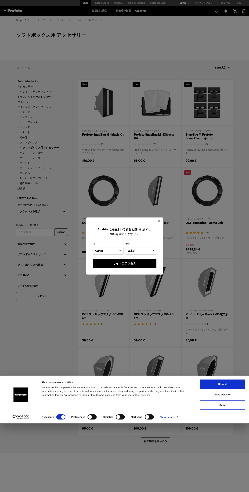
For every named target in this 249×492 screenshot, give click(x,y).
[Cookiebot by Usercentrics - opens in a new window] (21, 485)
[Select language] (184, 3)
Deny (222, 473)
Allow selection (222, 463)
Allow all (222, 452)
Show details (167, 485)
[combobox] (108, 251)
